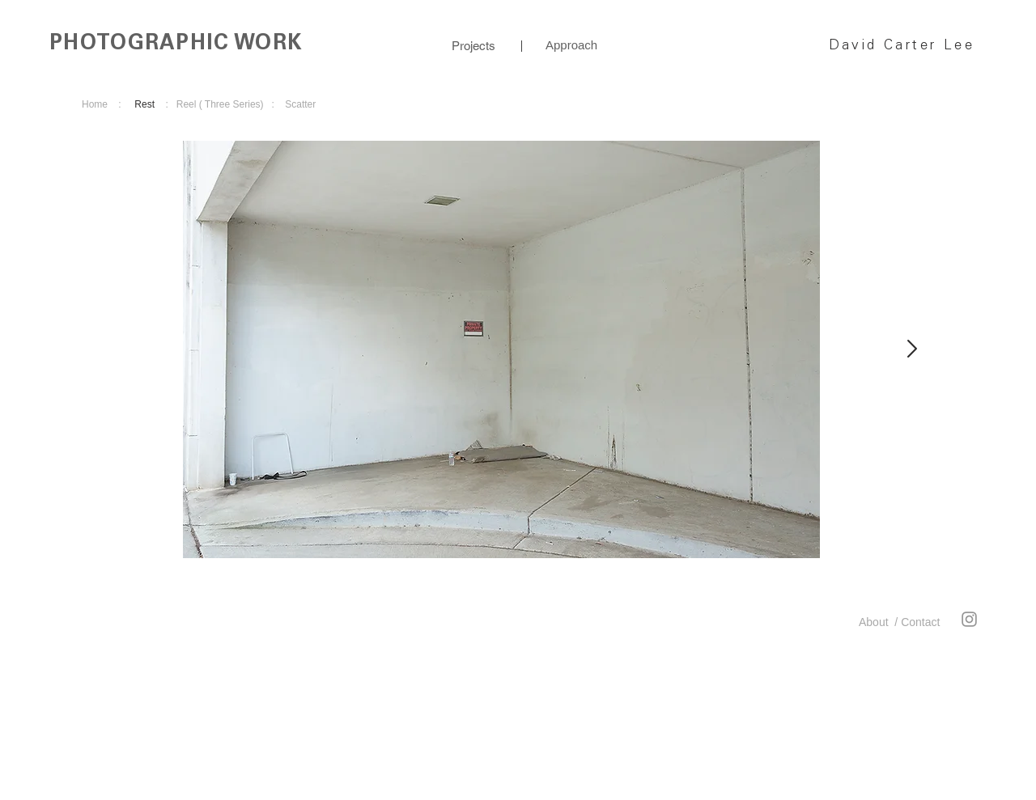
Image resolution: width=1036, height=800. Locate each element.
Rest (144, 104)
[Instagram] (969, 619)
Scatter (300, 104)
